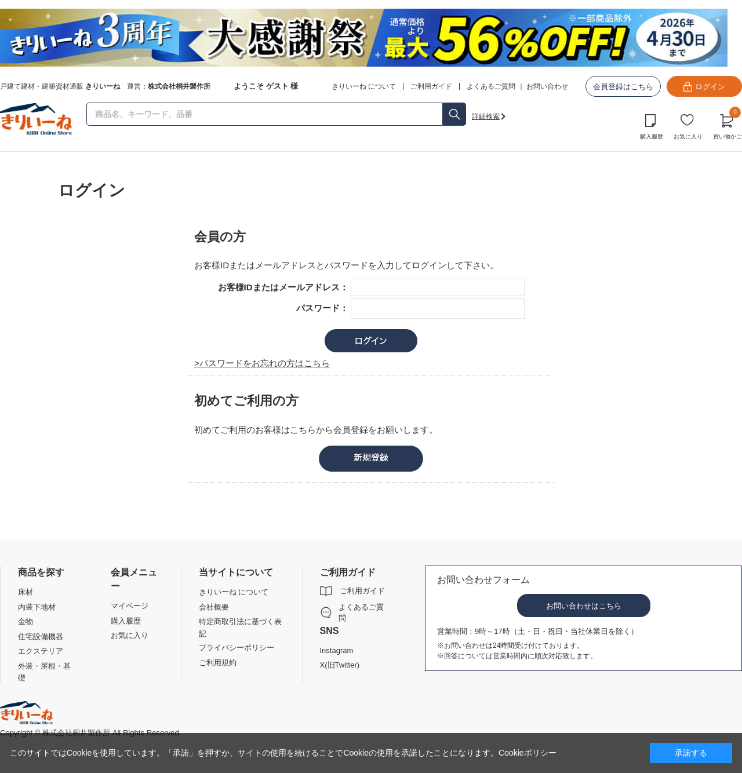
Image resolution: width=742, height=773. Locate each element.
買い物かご (727, 125)
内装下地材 (37, 607)
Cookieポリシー (527, 752)
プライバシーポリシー (236, 647)
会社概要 (214, 607)
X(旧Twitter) (340, 665)
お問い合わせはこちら (583, 605)
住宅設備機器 (40, 636)
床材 (25, 592)
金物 (25, 621)
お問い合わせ (547, 86)
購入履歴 (651, 136)
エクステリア (40, 651)
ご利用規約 (218, 662)
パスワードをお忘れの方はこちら (264, 363)
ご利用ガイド (362, 590)
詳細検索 (486, 116)
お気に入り (688, 136)
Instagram (337, 650)
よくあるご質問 (491, 86)
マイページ (129, 605)
